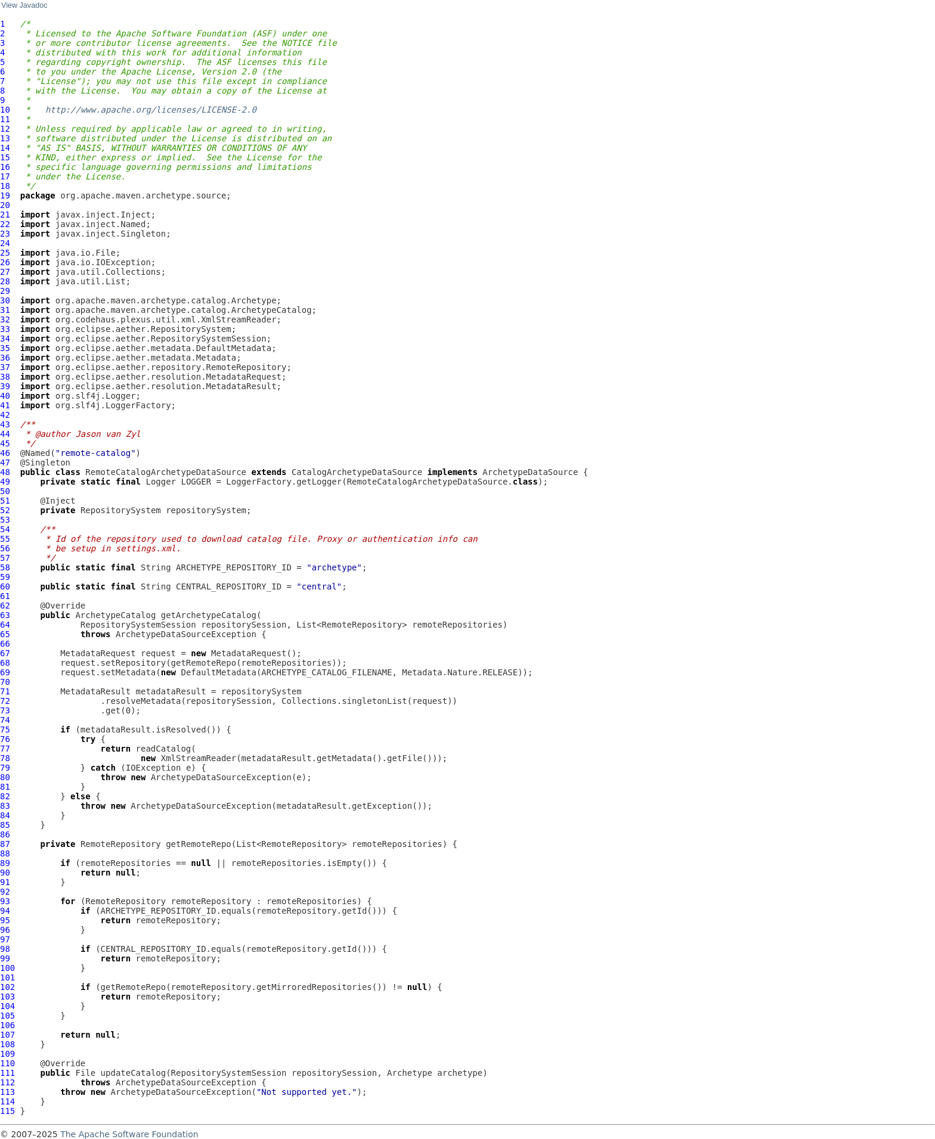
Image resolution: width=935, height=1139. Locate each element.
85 (5, 825)
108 (7, 1044)
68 (5, 663)
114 (7, 1101)
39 (5, 386)
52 (5, 510)
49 (5, 481)
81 (5, 787)
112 (7, 1082)
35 (5, 348)
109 (7, 1054)
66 (5, 643)
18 (5, 186)
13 (5, 138)
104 (7, 1006)
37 (5, 367)
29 (5, 291)
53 (5, 520)
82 (5, 796)
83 (5, 806)
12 (5, 129)
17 (5, 176)
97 (5, 939)
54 (5, 529)
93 (5, 901)
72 (5, 701)
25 (5, 252)
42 (5, 415)
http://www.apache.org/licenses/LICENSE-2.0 (150, 109)
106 (7, 1025)
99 (5, 958)
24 (5, 243)
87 (5, 844)
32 (5, 319)
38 (5, 376)
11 (5, 119)
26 (5, 262)
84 (5, 815)
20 (5, 205)
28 (5, 281)
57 (5, 558)
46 (5, 453)
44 (5, 434)
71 (5, 691)
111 (7, 1073)
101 (7, 977)
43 (5, 424)
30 (5, 300)
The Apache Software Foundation (129, 1134)
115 (7, 1111)
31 (5, 310)
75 (5, 729)
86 (5, 834)
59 (5, 577)
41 (5, 405)
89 (5, 863)
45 (5, 443)
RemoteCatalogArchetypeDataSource (165, 472)
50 (5, 491)
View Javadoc (24, 5)
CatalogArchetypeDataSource (357, 472)
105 (7, 1015)
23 (5, 233)
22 (5, 224)
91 (5, 882)
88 (5, 853)
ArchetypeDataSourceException (186, 634)
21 (5, 214)
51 (5, 500)
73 (5, 710)
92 (5, 891)
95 (5, 920)
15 (5, 157)
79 (5, 767)
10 (5, 109)
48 (5, 472)
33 (5, 329)
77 (5, 748)
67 (5, 653)
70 (5, 682)
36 (5, 357)
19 (5, 195)
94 (5, 910)
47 (5, 462)
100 (7, 968)
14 (5, 148)
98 (5, 949)
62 (5, 605)
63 (5, 615)
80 (5, 777)
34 (5, 338)
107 (7, 1034)
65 (5, 634)
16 (5, 167)
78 (5, 758)
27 (5, 272)
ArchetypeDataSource (530, 472)
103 (7, 996)
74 (5, 720)
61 (5, 596)
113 (7, 1092)
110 (7, 1063)
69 (5, 672)
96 (5, 930)
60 (5, 586)
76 (5, 739)
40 (5, 396)
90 (5, 872)
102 (7, 987)
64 (5, 624)
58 (5, 567)
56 (5, 548)
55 (5, 539)
